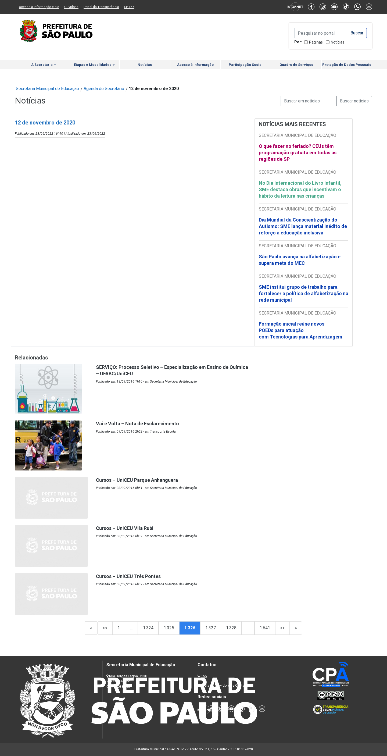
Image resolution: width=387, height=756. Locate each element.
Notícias (337, 42)
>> (282, 627)
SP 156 (129, 7)
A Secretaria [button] (43, 65)
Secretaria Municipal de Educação (47, 88)
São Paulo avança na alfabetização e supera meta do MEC (300, 260)
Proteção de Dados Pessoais (346, 65)
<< (104, 627)
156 (204, 676)
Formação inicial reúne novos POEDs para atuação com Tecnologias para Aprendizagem (301, 330)
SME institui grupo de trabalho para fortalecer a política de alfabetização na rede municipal (303, 293)
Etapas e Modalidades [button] (94, 65)
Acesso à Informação (195, 65)
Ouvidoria (71, 7)
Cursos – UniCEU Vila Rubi (124, 528)
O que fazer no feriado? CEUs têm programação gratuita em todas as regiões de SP (297, 152)
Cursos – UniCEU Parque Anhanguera (137, 480)
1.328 (231, 627)
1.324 (148, 627)
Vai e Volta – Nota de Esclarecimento (137, 423)
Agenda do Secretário (104, 88)
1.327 (210, 627)
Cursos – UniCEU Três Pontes (128, 576)
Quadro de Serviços (296, 65)
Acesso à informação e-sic (39, 7)
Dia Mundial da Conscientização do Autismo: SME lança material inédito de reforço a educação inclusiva (303, 226)
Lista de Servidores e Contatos (225, 685)
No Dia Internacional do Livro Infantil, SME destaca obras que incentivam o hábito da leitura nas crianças (300, 189)
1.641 (265, 627)
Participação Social (246, 65)
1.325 (169, 627)
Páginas (316, 42)
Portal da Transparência (101, 7)
